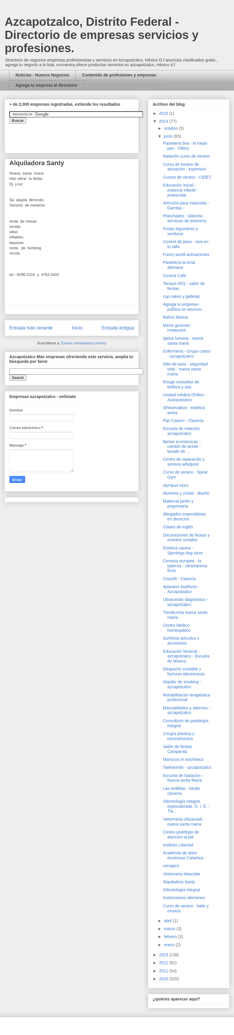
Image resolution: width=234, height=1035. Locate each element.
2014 (164, 121)
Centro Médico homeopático (177, 628)
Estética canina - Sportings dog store (183, 550)
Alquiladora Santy (179, 881)
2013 (164, 954)
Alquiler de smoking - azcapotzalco (182, 684)
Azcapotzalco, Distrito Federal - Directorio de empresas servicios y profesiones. (102, 34)
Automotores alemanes (184, 897)
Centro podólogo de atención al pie (181, 834)
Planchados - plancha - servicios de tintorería (184, 218)
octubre (171, 128)
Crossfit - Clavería (179, 578)
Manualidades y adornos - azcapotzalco (186, 710)
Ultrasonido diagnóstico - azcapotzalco (185, 602)
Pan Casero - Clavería (183, 420)
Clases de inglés (178, 527)
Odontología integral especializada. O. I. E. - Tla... (186, 806)
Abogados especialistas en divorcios (184, 516)
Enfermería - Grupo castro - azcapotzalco (187, 353)
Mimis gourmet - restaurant (177, 328)
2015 (164, 113)
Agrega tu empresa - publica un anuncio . (183, 307)
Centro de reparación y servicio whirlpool (183, 462)
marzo (170, 928)
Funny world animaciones (186, 254)
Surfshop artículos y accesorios (181, 640)
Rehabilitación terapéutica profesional (186, 697)
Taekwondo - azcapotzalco (187, 767)
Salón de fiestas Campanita (177, 749)
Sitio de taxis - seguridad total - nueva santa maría (185, 369)
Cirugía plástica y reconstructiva (178, 736)
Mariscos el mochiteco (183, 759)
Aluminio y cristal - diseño (186, 493)
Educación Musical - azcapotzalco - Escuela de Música (186, 656)
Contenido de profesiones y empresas (119, 75)
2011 (164, 971)
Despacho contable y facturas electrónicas (184, 671)
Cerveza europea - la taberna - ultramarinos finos (185, 566)
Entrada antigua (118, 327)
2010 (164, 978)
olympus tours (175, 485)
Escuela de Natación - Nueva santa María (183, 778)
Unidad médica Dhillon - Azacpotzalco (185, 397)
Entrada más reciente (31, 327)
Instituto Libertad (178, 845)
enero (170, 944)
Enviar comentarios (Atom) (83, 343)
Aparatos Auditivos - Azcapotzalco (181, 589)
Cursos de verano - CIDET (187, 177)
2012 (164, 962)
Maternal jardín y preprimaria (178, 503)
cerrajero (171, 865)
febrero (171, 936)
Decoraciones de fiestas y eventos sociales (186, 537)
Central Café (174, 275)
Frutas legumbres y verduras (180, 231)
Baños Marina (175, 317)
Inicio (77, 327)
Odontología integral (181, 889)
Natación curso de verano (186, 156)
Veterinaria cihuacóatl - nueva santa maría (183, 821)
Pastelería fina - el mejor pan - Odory (185, 146)
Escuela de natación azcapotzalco (181, 431)
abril (168, 920)
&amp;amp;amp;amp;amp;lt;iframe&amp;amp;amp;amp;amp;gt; (75, 135)
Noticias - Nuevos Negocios (42, 75)
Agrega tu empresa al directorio (46, 85)
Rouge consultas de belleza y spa (181, 384)
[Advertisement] (17, 873)
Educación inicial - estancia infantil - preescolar (180, 190)
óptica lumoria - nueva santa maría (183, 341)
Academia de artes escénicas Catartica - (184, 855)
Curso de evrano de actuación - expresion (184, 167)
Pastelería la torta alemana (179, 265)
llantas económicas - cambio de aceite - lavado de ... (182, 446)
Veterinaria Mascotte (181, 874)
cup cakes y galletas (181, 296)
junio (168, 136)
